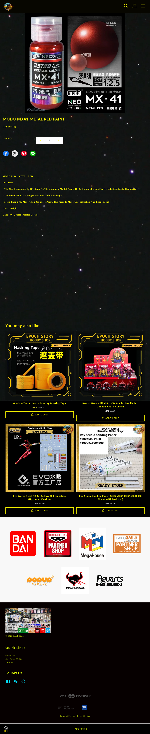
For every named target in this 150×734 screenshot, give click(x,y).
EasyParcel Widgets (14, 659)
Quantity (7, 138)
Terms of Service (67, 716)
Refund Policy (83, 716)
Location (9, 662)
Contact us (10, 655)
